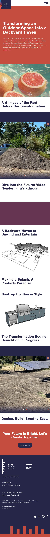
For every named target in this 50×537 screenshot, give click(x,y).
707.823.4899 (6, 482)
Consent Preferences (8, 506)
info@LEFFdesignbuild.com (11, 485)
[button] (24, 175)
